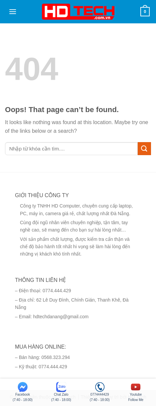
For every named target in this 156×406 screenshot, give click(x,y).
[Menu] (13, 11)
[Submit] (144, 148)
